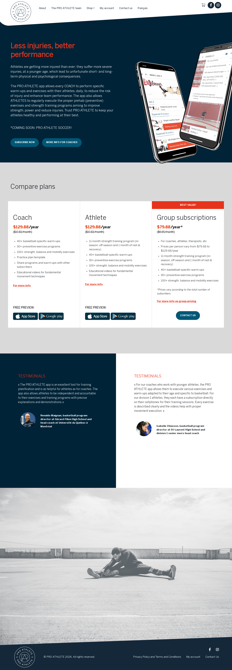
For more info (22, 286)
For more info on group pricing (176, 301)
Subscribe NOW (25, 142)
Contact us (188, 316)
